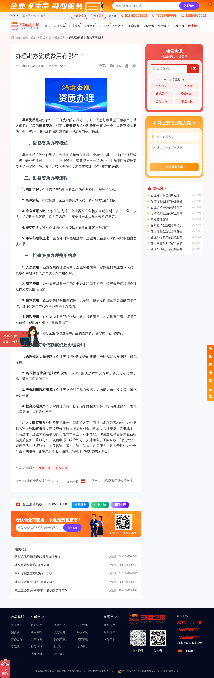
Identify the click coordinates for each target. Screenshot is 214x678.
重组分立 (161, 86)
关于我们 (17, 625)
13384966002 (195, 16)
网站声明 (109, 639)
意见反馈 (109, 625)
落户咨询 (83, 646)
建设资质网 (79, 15)
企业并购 (100, 504)
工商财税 (36, 639)
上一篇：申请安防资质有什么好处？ (38, 480)
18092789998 (166, 16)
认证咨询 (60, 646)
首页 (34, 37)
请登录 (112, 15)
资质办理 (45, 467)
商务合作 (17, 639)
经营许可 (83, 632)
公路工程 (161, 101)
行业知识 (45, 37)
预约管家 (73, 527)
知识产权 (60, 639)
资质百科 (60, 37)
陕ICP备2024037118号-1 (102, 671)
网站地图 (109, 632)
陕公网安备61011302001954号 (137, 671)
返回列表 (76, 481)
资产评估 (83, 639)
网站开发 (163, 671)
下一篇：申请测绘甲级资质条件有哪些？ (114, 480)
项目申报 (120, 504)
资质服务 (80, 504)
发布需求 (99, 15)
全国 (13, 15)
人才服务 (60, 632)
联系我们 (17, 646)
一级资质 (187, 86)
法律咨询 (36, 654)
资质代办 (187, 93)
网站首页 (36, 625)
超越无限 (173, 671)
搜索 (193, 69)
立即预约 (189, 5)
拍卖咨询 (36, 646)
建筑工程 (161, 93)
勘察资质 (62, 467)
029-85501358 (136, 16)
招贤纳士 (17, 632)
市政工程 (187, 101)
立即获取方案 (174, 167)
